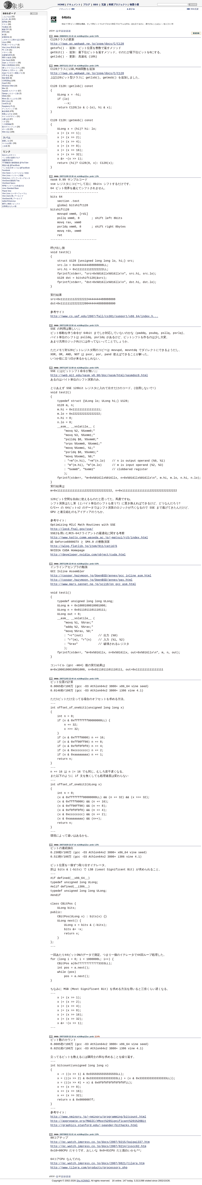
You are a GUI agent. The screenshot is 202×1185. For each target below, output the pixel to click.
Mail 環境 (6, 78)
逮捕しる (6, 141)
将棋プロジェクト (118, 4)
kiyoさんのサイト (9, 155)
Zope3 (4, 83)
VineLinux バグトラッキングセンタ (16, 178)
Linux (4, 42)
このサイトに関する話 (11, 40)
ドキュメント (74, 4)
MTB (4, 32)
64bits (4, 96)
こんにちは (6, 17)
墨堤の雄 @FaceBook (11, 165)
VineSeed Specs (8, 183)
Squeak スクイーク (10, 91)
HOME (61, 4)
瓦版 (104, 4)
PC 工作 (5, 50)
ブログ (86, 4)
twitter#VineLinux (9, 201)
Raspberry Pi (7, 106)
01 (57, 31)
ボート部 (6, 129)
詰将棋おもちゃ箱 (9, 206)
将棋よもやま (7, 114)
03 (62, 31)
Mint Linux (6, 101)
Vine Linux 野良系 (9, 47)
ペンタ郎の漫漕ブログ (11, 158)
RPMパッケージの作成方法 (13, 186)
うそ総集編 (6, 124)
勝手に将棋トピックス (11, 204)
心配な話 (6, 119)
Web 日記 (6, 132)
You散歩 (5, 27)
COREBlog (6, 81)
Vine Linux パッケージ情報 (12, 175)
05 (67, 31)
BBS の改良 (7, 58)
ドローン (6, 52)
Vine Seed (6, 60)
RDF (34, 13)
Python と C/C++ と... (11, 70)
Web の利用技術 (8, 65)
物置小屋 (134, 4)
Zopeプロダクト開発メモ (12, 73)
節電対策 (6, 37)
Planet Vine (6, 191)
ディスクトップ (8, 109)
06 (70, 31)
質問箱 (5, 22)
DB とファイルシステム (11, 68)
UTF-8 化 (6, 75)
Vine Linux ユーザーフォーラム (14, 193)
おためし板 (6, 19)
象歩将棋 (6, 111)
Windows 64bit (8, 86)
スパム (7, 137)
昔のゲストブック (9, 127)
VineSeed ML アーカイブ (12, 199)
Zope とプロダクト (10, 63)
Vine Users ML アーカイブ (12, 196)
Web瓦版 (192, 9)
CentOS (5, 104)
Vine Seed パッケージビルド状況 (15, 173)
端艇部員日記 (7, 160)
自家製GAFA (7, 55)
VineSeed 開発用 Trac (11, 181)
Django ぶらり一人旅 (10, 93)
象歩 (130, 9)
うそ (4, 122)
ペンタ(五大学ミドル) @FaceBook (16, 168)
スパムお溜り (7, 143)
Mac (4, 88)
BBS (96, 4)
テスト (5, 24)
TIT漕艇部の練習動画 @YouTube (15, 163)
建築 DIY (5, 29)
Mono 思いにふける (10, 99)
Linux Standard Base (10, 188)
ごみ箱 (5, 146)
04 (65, 31)
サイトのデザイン (9, 116)
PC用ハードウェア (9, 45)
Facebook (6, 170)
